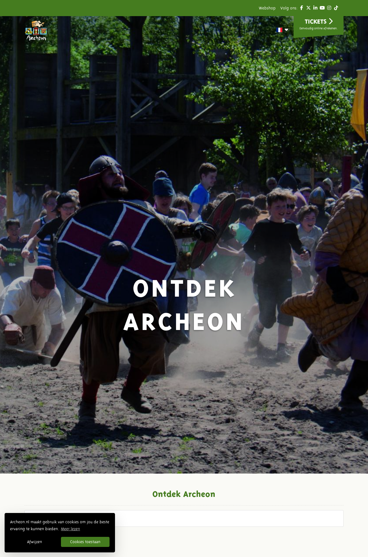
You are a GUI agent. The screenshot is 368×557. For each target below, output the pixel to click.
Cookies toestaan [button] (85, 541)
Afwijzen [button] (34, 541)
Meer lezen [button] (70, 529)
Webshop (267, 8)
